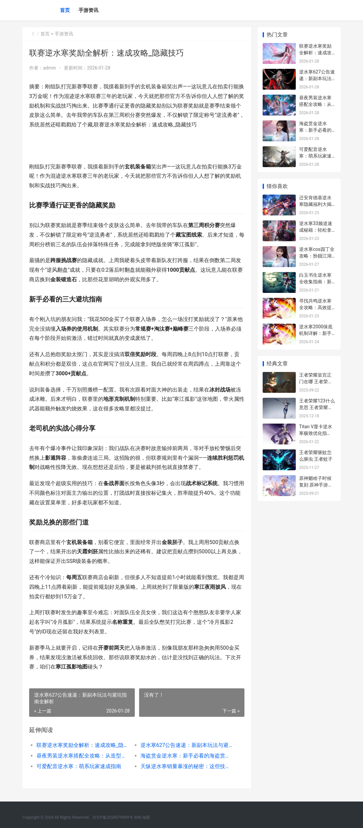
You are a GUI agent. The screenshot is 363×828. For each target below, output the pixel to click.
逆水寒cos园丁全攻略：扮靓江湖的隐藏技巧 (317, 256)
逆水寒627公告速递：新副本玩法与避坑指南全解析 (186, 745)
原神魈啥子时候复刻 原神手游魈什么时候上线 (316, 485)
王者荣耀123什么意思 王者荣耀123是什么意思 (317, 407)
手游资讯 (88, 10)
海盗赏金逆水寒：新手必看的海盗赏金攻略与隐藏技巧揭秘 (186, 756)
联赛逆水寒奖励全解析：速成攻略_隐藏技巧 (83, 745)
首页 (65, 10)
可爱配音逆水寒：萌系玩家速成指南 (78, 766)
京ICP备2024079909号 (112, 817)
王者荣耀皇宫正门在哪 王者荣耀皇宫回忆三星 (316, 381)
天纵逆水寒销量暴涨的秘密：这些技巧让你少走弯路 (186, 766)
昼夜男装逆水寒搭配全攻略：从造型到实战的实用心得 (83, 756)
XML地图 (142, 817)
